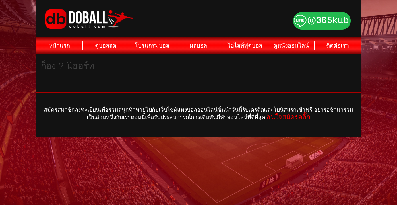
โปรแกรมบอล (152, 45)
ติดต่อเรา (337, 45)
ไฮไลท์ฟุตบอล (245, 45)
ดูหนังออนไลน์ (291, 45)
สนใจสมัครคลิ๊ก (288, 116)
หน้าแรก (59, 45)
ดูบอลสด (105, 45)
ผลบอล (198, 45)
